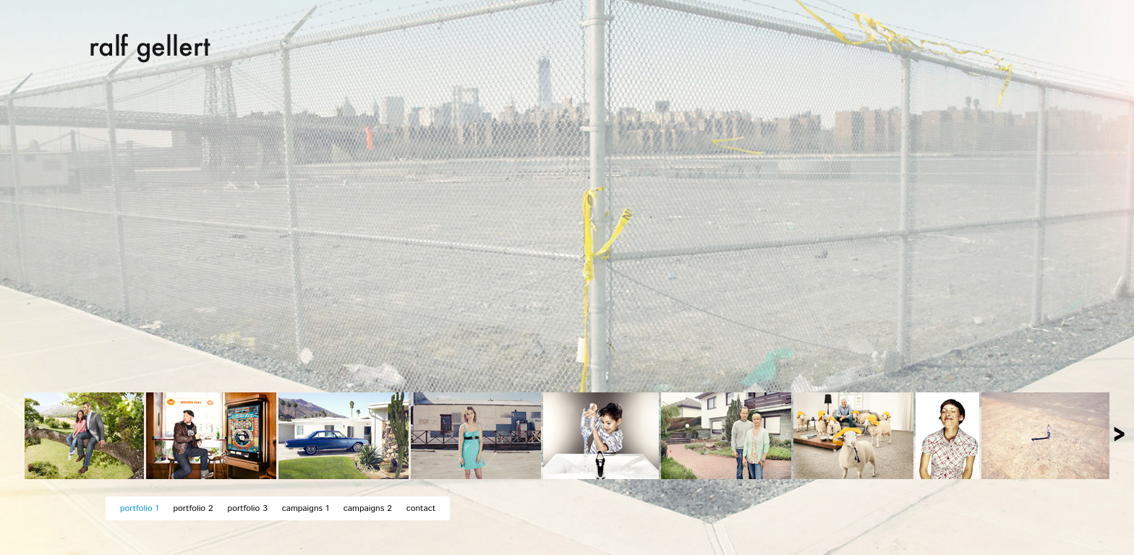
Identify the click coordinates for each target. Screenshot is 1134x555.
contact (420, 508)
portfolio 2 (193, 508)
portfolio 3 (248, 508)
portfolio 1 (139, 508)
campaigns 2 (368, 508)
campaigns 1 (305, 508)
